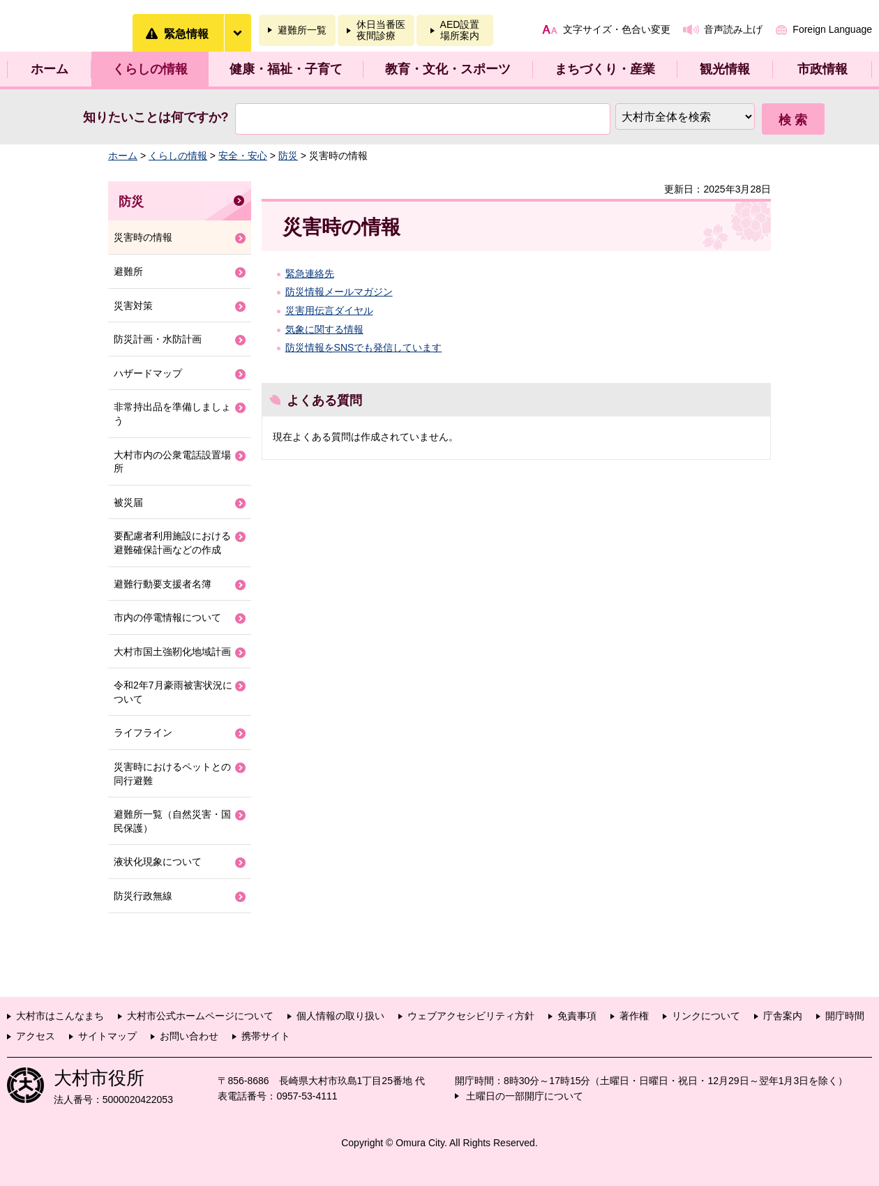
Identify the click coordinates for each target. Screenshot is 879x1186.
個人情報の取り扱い (340, 1015)
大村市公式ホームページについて (200, 1015)
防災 (288, 155)
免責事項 (576, 1015)
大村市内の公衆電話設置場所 (172, 461)
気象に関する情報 (324, 329)
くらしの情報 (150, 69)
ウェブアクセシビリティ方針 (470, 1015)
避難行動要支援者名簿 (162, 584)
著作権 (634, 1015)
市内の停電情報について (167, 617)
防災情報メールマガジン (339, 291)
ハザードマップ (148, 373)
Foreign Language (832, 29)
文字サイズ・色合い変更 (616, 29)
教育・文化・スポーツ (448, 69)
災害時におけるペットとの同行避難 (172, 773)
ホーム (49, 69)
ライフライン (143, 732)
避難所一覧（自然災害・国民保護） (172, 821)
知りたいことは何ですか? (156, 117)
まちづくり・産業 (605, 69)
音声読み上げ (733, 29)
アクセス (35, 1036)
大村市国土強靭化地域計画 (172, 651)
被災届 (128, 502)
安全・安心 (242, 155)
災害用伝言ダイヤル (329, 310)
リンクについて (706, 1015)
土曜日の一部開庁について (524, 1096)
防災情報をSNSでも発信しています (363, 347)
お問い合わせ (189, 1036)
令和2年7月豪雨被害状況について (173, 692)
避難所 (128, 271)
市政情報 (822, 69)
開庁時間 (844, 1015)
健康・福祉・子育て (286, 69)
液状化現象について (158, 861)
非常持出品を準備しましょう (172, 413)
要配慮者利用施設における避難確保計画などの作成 (172, 542)
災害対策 (133, 305)
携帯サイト (265, 1036)
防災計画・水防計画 (158, 339)
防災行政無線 (143, 895)
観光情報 (725, 69)
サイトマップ (107, 1036)
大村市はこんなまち (60, 1015)
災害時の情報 (143, 237)
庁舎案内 (782, 1015)
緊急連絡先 (309, 273)
